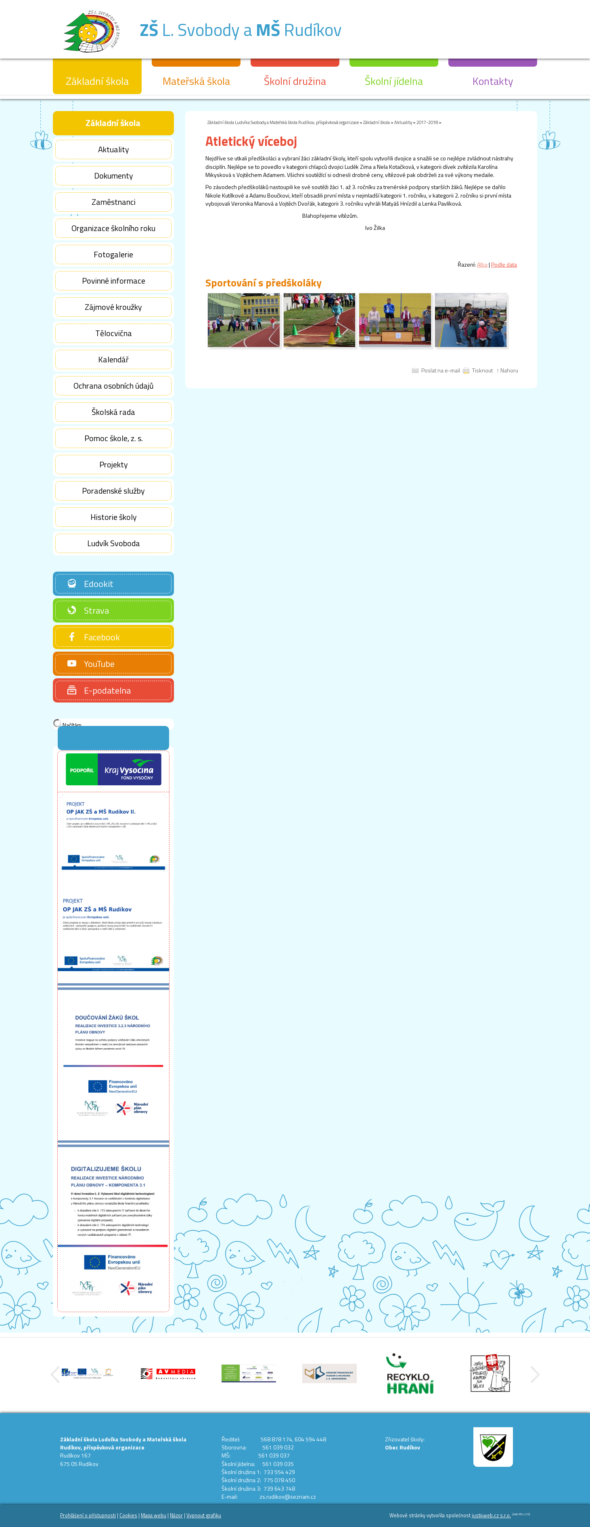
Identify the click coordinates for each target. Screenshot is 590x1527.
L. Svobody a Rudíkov (241, 29)
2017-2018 (427, 122)
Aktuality (403, 122)
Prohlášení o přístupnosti (88, 1515)
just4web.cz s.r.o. (491, 1515)
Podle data (504, 264)
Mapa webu (153, 1515)
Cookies (128, 1515)
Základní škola (376, 122)
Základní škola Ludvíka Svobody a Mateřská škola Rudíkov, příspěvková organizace (283, 122)
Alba (482, 264)
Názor (176, 1515)
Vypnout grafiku (203, 1515)
